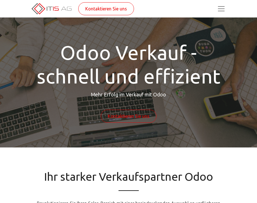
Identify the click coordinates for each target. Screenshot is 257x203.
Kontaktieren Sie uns (106, 8)
